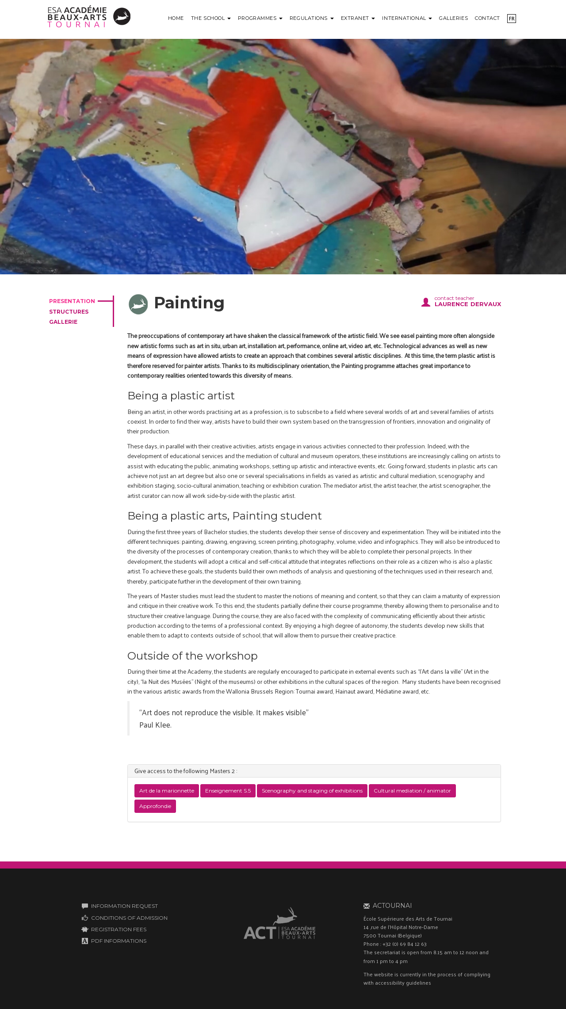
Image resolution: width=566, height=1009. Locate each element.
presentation (72, 301)
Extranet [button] (358, 18)
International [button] (407, 18)
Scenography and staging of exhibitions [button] (312, 790)
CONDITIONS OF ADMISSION (129, 917)
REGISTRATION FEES (118, 929)
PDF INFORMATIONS (118, 940)
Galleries (453, 18)
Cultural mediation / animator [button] (412, 790)
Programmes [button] (260, 18)
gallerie (63, 322)
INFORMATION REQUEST (124, 906)
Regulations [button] (312, 18)
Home (176, 18)
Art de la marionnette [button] (166, 790)
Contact (487, 18)
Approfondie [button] (155, 806)
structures (68, 311)
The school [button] (211, 18)
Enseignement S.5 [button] (228, 790)
